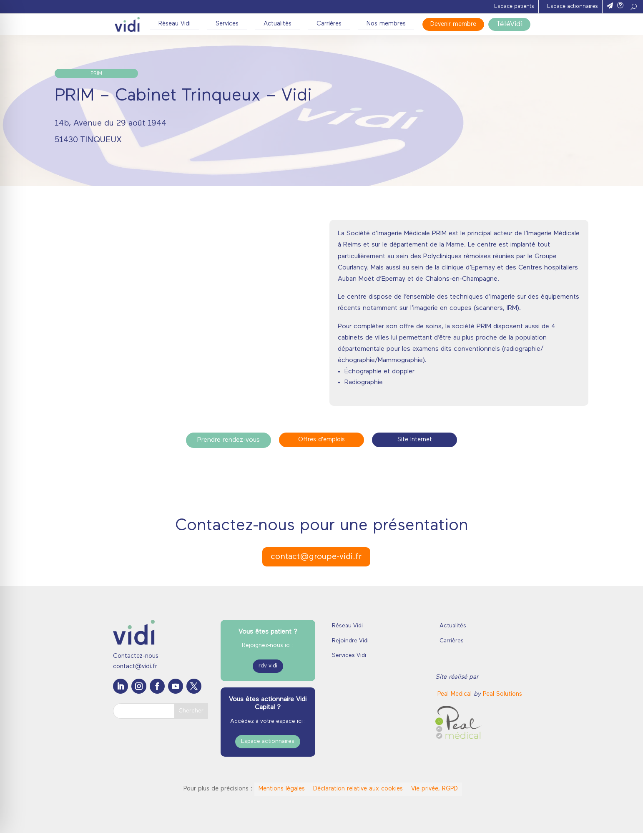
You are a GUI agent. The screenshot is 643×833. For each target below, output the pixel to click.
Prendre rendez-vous (228, 440)
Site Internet (414, 440)
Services (227, 24)
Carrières (329, 24)
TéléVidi (509, 24)
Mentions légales (282, 789)
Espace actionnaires (572, 6)
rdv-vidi (268, 666)
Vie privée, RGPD (434, 789)
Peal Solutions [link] (502, 694)
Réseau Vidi (174, 24)
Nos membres (386, 24)
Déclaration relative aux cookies (358, 789)
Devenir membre (453, 24)
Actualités (277, 24)
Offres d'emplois (321, 440)
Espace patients (514, 6)
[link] (455, 694)
